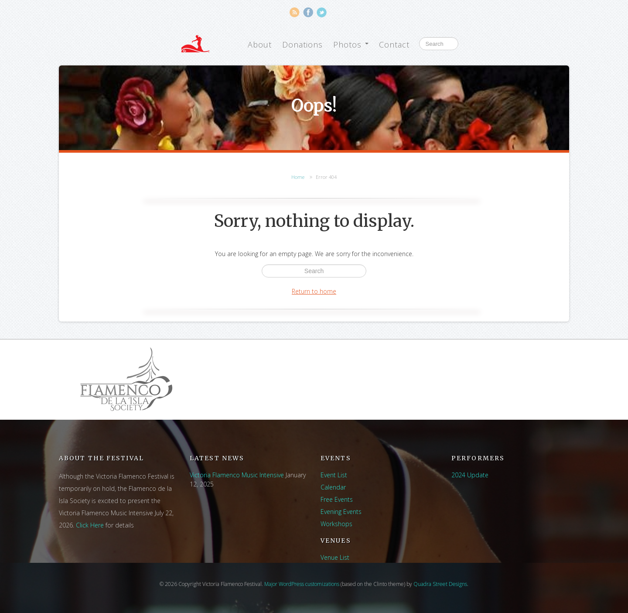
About (260, 44)
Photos (351, 44)
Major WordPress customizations (301, 584)
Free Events (337, 499)
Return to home (314, 291)
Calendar (333, 487)
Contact (394, 44)
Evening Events (341, 511)
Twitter (322, 12)
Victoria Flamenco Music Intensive (237, 475)
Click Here (90, 525)
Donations (302, 44)
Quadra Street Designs (440, 584)
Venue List (335, 557)
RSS (295, 12)
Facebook (308, 12)
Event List (334, 475)
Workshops (336, 524)
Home (297, 177)
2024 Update (469, 475)
